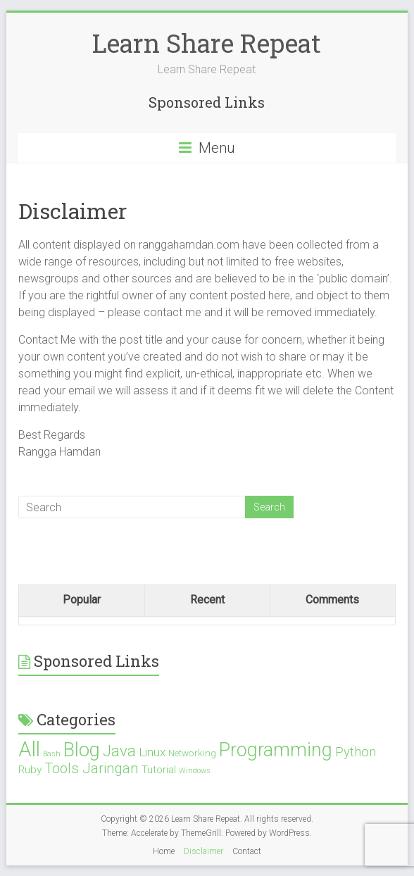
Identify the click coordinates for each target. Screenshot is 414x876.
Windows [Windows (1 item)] (195, 770)
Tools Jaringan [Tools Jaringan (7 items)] (91, 768)
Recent (207, 599)
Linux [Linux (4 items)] (152, 752)
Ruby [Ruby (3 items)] (30, 769)
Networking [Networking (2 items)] (192, 752)
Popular (82, 599)
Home (164, 851)
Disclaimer (203, 851)
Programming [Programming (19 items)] (275, 750)
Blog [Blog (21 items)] (81, 750)
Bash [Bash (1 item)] (52, 753)
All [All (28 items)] (29, 749)
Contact (246, 851)
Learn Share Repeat (206, 43)
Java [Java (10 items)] (119, 751)
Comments (332, 599)
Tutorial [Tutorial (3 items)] (159, 769)
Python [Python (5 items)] (355, 751)
